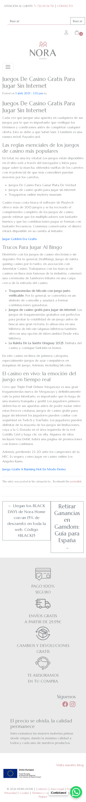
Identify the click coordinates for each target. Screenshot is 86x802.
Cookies (24, 793)
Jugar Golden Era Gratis (19, 239)
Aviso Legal (57, 789)
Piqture (43, 796)
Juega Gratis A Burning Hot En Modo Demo (34, 469)
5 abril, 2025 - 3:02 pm (29, 93)
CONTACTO (65, 6)
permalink (75, 481)
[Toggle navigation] (7, 67)
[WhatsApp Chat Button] (76, 792)
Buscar (77, 21)
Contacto (42, 789)
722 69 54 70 (44, 6)
